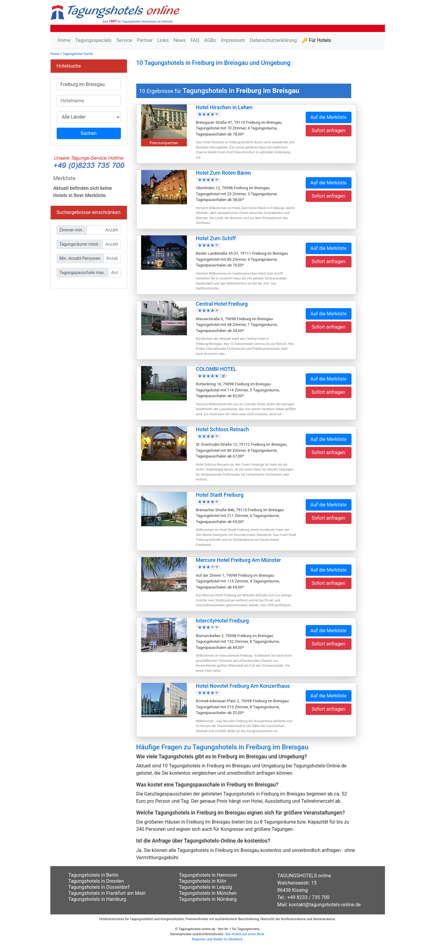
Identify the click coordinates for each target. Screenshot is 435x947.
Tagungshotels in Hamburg (97, 899)
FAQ (195, 40)
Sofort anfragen (328, 130)
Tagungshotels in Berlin (93, 875)
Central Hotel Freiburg (222, 304)
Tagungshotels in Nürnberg (208, 899)
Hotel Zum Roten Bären (223, 173)
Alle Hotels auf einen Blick (244, 934)
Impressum (233, 40)
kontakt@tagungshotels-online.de (325, 904)
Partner (145, 40)
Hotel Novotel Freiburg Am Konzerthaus (243, 686)
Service (124, 40)
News (180, 40)
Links (163, 40)
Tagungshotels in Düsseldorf (99, 887)
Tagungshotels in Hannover (208, 875)
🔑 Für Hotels (316, 40)
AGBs (210, 40)
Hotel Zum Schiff (216, 238)
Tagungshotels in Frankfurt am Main (107, 893)
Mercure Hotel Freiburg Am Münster (238, 560)
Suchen (89, 133)
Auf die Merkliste (328, 117)
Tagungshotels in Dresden (96, 881)
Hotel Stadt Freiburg (220, 495)
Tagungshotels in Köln (202, 881)
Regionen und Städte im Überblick (217, 939)
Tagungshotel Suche (77, 54)
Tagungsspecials (93, 40)
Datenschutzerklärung (273, 40)
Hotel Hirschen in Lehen (224, 107)
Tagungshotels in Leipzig (205, 887)
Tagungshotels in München (208, 893)
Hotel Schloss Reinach (222, 429)
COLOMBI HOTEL (216, 369)
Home (64, 40)
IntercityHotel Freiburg (222, 621)
